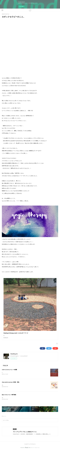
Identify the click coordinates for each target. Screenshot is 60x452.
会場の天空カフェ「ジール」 (8, 386)
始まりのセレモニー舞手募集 (9, 396)
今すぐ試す (21, 6)
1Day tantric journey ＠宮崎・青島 (10, 383)
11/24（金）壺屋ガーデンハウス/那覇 (10, 374)
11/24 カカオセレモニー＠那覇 (9, 371)
